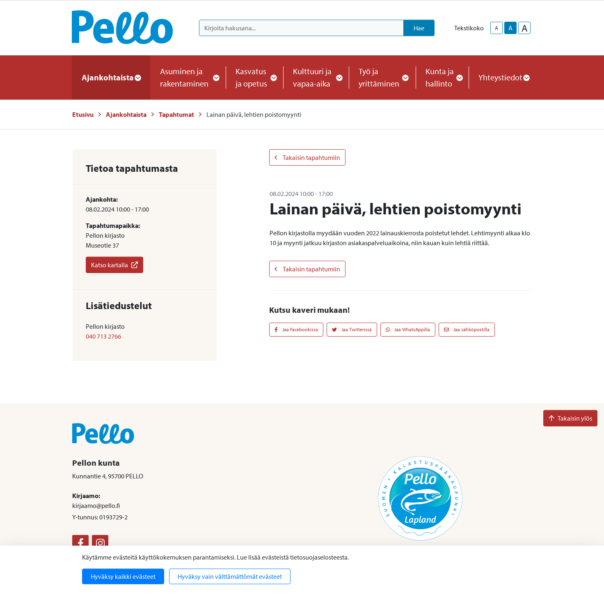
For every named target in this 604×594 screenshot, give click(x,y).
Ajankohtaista (126, 114)
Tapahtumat (176, 114)
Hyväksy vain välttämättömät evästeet (230, 576)
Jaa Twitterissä (352, 329)
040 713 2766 (103, 336)
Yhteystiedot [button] (503, 77)
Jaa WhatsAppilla (408, 329)
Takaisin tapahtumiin (307, 157)
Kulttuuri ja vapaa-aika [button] (316, 77)
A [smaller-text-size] (496, 28)
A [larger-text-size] (525, 28)
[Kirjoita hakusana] (301, 28)
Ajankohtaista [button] (111, 77)
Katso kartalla (114, 265)
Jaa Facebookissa (296, 329)
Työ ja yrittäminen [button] (382, 77)
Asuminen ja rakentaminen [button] (188, 77)
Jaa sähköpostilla (467, 329)
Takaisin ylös (570, 418)
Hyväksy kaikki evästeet (123, 576)
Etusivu (83, 114)
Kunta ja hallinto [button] (442, 77)
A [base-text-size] (510, 28)
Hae (419, 28)
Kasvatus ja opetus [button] (254, 77)
